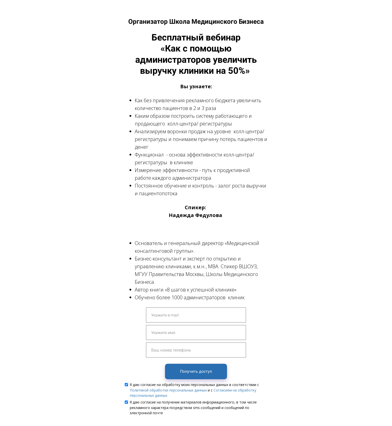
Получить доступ (196, 371)
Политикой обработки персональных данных (168, 390)
